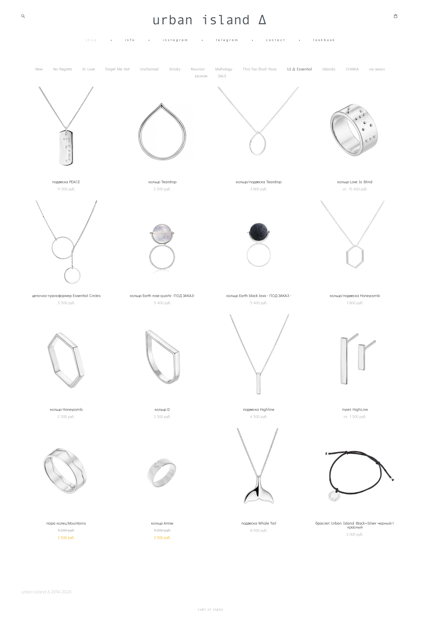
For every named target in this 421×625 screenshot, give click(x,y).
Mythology (223, 68)
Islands (329, 68)
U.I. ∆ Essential (299, 68)
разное (201, 75)
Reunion (198, 68)
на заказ (376, 68)
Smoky (174, 68)
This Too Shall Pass (260, 68)
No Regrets (62, 68)
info (130, 40)
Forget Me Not (117, 68)
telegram (227, 40)
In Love (89, 68)
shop (92, 40)
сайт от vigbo (210, 609)
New (39, 68)
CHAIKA (352, 68)
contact (276, 40)
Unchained (149, 68)
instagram (175, 40)
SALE (222, 75)
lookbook (324, 40)
